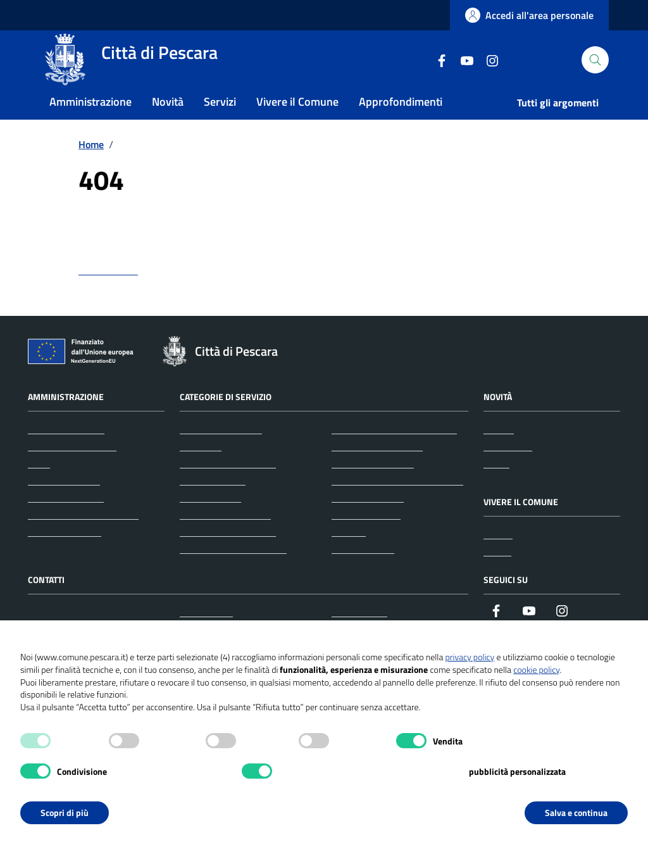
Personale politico (66, 522)
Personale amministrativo (83, 540)
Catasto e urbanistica (225, 540)
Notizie (498, 454)
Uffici (39, 488)
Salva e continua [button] (576, 812)
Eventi (497, 576)
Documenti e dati (64, 557)
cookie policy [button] (536, 669)
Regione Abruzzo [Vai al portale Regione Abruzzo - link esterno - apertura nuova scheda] (70, 15)
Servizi (220, 122)
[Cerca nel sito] (595, 70)
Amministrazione (90, 122)
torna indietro (108, 295)
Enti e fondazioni (64, 505)
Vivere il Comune (297, 122)
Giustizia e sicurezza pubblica (394, 454)
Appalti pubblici (213, 505)
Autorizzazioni (210, 522)
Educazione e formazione (233, 574)
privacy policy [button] (469, 656)
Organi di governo (66, 454)
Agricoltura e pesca (221, 454)
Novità (168, 122)
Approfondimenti (400, 122)
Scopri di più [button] (64, 812)
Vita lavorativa (363, 574)
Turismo (349, 557)
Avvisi (496, 488)
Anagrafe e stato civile (228, 488)
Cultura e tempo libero (228, 557)
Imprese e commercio (377, 471)
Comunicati (507, 471)
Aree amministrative (72, 471)
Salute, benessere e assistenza (397, 505)
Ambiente (200, 471)
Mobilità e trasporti (373, 488)
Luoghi (498, 559)
